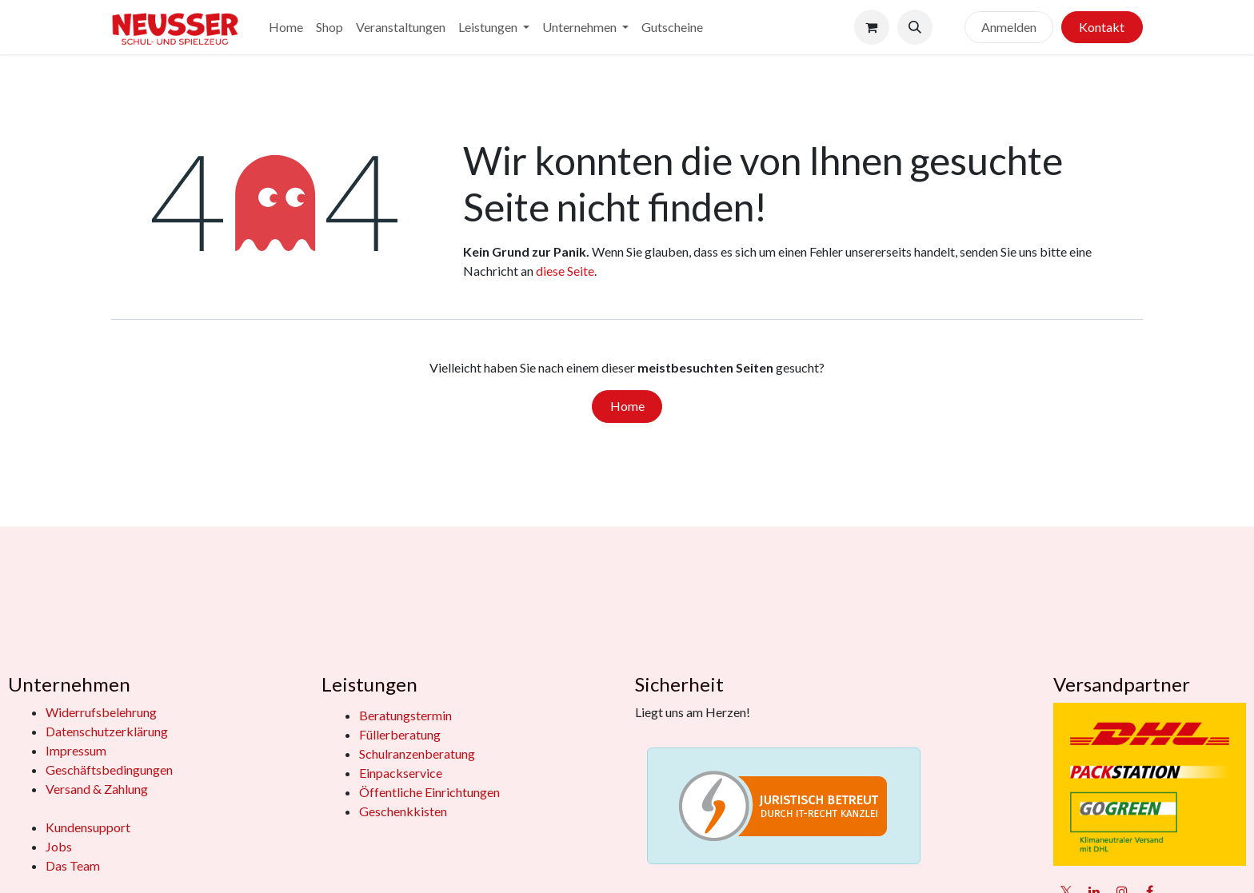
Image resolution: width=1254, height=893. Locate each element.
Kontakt (1101, 26)
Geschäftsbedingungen (109, 769)
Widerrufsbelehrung (101, 712)
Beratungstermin (405, 715)
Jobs (59, 846)
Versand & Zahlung (97, 788)
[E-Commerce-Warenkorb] (871, 27)
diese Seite (565, 270)
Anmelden (1008, 26)
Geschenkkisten (403, 811)
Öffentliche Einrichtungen (429, 791)
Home (627, 405)
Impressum (76, 750)
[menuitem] (286, 27)
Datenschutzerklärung (107, 731)
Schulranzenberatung (417, 753)
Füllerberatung (400, 734)
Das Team (73, 865)
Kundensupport (88, 827)
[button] (915, 27)
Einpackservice (400, 772)
